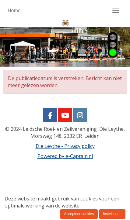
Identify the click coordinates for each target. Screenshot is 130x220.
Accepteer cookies (79, 214)
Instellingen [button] (112, 214)
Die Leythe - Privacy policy (65, 146)
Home (14, 10)
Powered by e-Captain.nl (65, 156)
